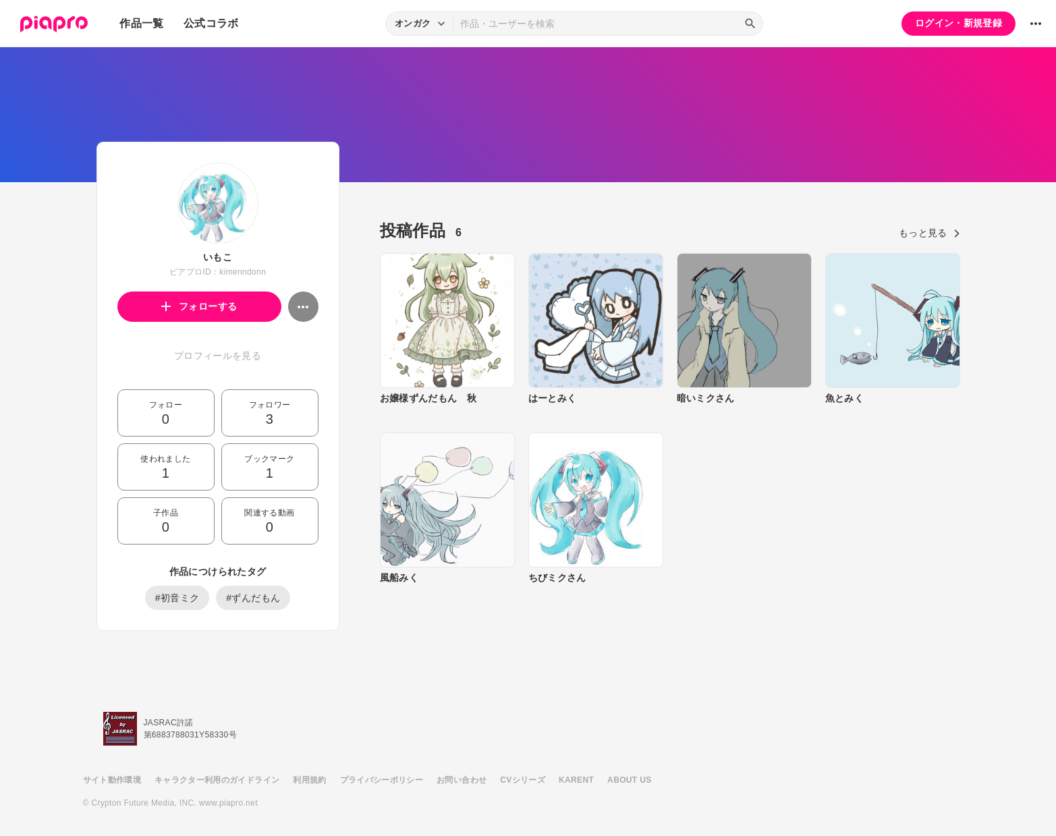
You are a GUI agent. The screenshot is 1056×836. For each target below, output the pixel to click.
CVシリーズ (522, 780)
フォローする (199, 306)
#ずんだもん (253, 597)
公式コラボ (211, 23)
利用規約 (309, 780)
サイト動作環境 (112, 780)
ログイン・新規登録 (958, 23)
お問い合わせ (462, 780)
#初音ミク (177, 597)
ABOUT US (629, 780)
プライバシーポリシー (382, 780)
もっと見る (929, 232)
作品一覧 (141, 23)
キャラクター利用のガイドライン (217, 780)
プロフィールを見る (217, 355)
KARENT (576, 780)
